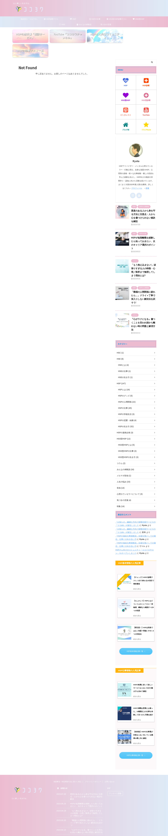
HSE (62, 24)
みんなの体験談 (84, 24)
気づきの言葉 (106, 24)
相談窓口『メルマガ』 (29, 19)
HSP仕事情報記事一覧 (136, 741)
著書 (147, 174)
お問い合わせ (110, 767)
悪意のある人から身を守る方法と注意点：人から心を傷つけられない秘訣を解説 (86, 781)
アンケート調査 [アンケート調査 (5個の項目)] (115, 779)
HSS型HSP (138, 19)
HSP (73, 19)
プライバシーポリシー (93, 767)
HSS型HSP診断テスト (117, 19)
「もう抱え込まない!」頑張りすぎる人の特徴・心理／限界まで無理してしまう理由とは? (86, 798)
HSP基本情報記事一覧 (136, 637)
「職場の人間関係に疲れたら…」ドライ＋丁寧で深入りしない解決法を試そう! (86, 808)
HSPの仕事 (94, 19)
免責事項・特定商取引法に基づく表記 (67, 767)
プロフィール (136, 174)
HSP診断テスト (51, 19)
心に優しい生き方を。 (20, 784)
